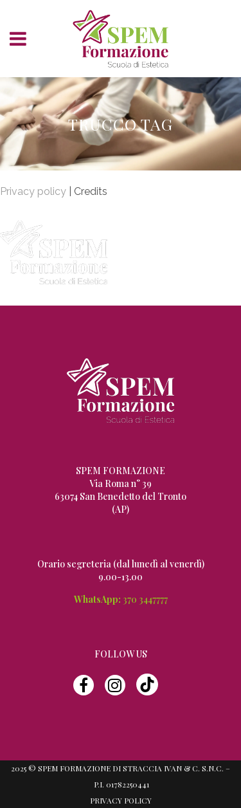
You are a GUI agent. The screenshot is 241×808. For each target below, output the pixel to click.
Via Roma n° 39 (120, 483)
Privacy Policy (121, 800)
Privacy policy (33, 191)
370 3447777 (145, 599)
